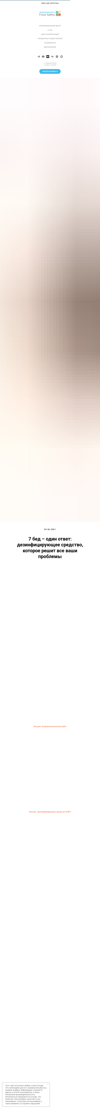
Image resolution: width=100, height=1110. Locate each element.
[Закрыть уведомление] (48, 1084)
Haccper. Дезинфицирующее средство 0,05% (50, 812)
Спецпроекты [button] (50, 43)
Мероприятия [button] (50, 47)
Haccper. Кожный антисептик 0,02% (50, 726)
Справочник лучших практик (50, 38)
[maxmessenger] (61, 56)
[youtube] (43, 56)
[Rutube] (47, 56)
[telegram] (38, 56)
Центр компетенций (50, 34)
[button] (50, 71)
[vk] (52, 56)
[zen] (56, 56)
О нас (50, 30)
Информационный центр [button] (50, 26)
